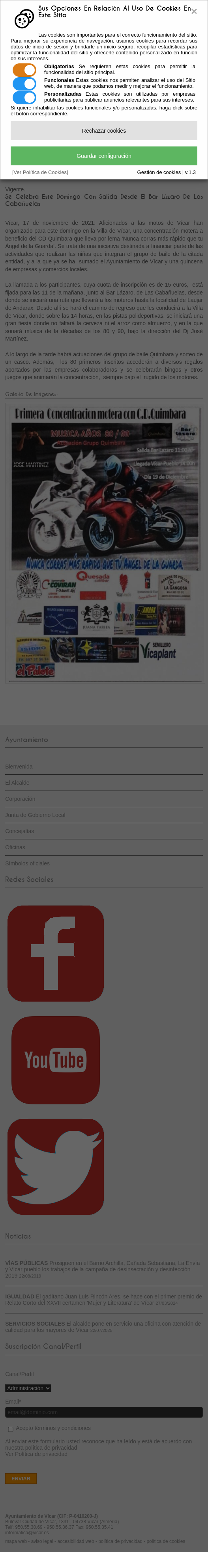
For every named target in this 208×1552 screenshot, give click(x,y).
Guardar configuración (104, 156)
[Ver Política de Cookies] (40, 172)
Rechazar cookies (104, 131)
